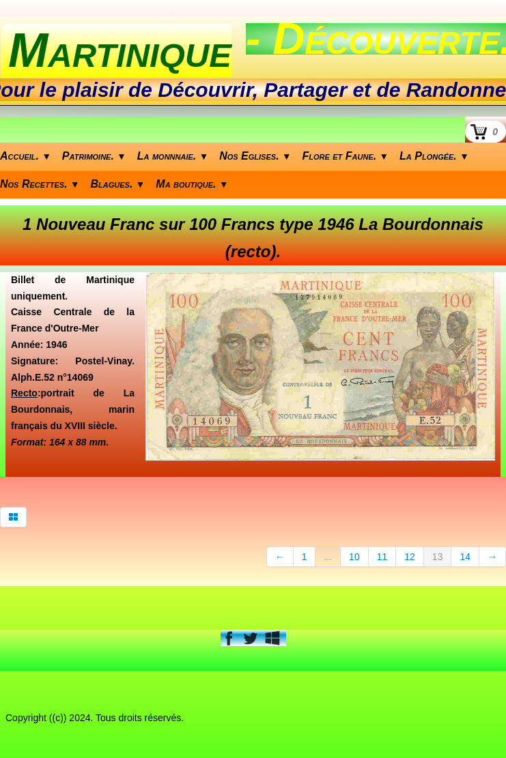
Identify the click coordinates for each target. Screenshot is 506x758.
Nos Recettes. (40, 184)
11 (382, 556)
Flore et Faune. (346, 156)
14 (465, 556)
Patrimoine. (94, 156)
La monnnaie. (172, 156)
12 (409, 556)
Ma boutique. (192, 184)
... (328, 556)
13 (437, 556)
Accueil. (25, 156)
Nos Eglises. (255, 156)
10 (354, 556)
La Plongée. (434, 156)
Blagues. (118, 184)
